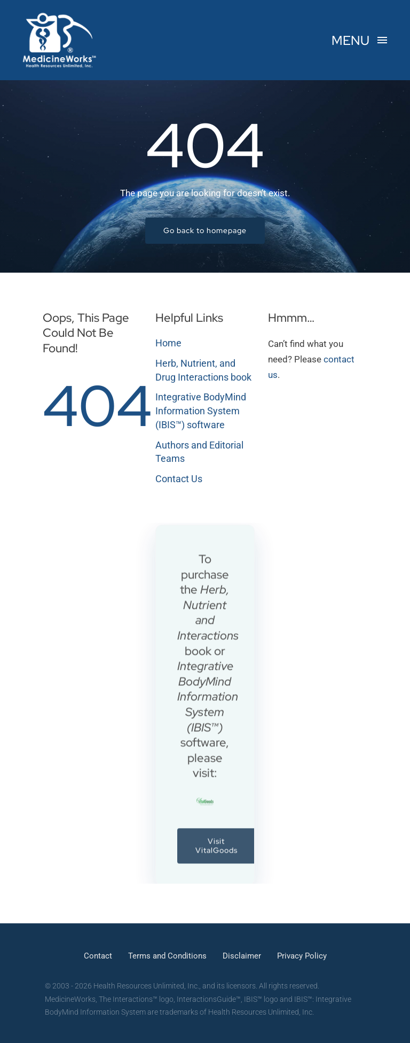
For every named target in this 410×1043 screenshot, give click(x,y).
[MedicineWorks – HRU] (59, 15)
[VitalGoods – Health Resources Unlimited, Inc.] (204, 805)
